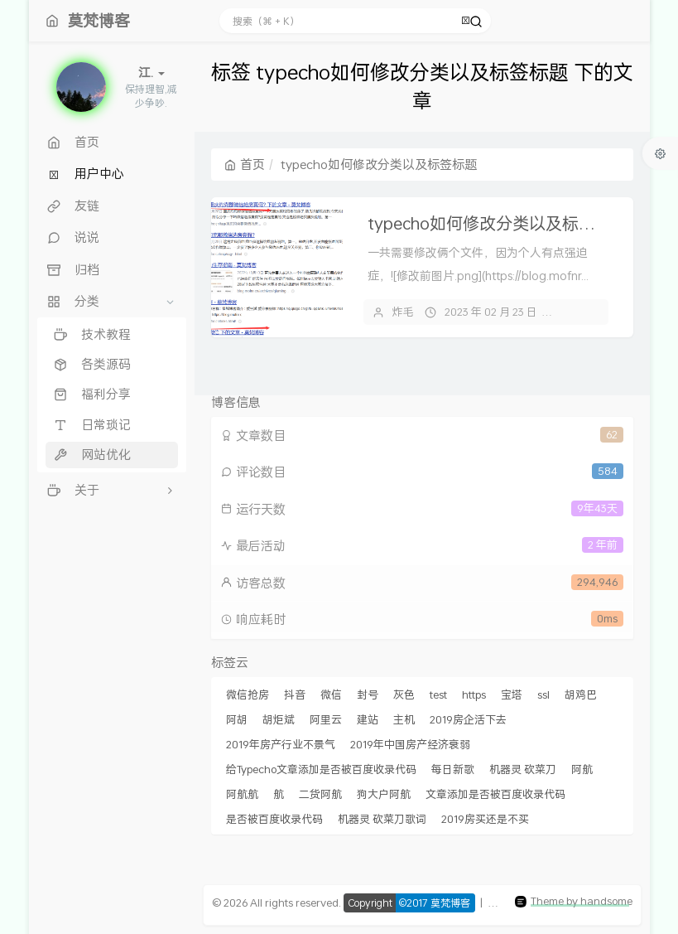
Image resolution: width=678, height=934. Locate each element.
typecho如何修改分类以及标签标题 (498, 223)
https (474, 694)
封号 (367, 694)
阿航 (582, 769)
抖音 (294, 694)
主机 (404, 719)
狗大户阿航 (384, 793)
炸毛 (403, 311)
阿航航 (242, 793)
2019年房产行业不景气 (280, 744)
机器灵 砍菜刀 (522, 769)
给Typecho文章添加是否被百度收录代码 (321, 769)
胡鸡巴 (581, 694)
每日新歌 (452, 769)
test (438, 694)
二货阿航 (320, 793)
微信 (331, 694)
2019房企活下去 (468, 719)
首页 (244, 164)
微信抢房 (247, 694)
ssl (543, 694)
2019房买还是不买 (485, 818)
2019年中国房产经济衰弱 (410, 744)
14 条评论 (588, 311)
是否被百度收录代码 (274, 818)
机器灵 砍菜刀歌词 (382, 818)
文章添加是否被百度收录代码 (495, 793)
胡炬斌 (278, 719)
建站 (367, 719)
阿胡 (237, 719)
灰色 (404, 694)
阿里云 (326, 719)
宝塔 (511, 694)
